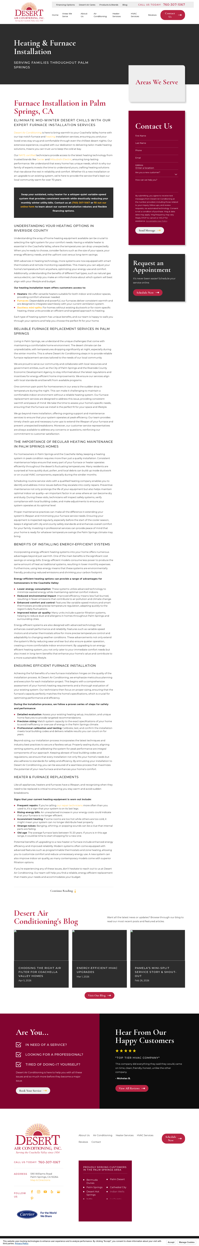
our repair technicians (70, 805)
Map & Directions (40, 1180)
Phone (138, 150)
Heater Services (125, 1135)
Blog (124, 5)
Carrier (40, 159)
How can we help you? (146, 180)
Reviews (83, 1142)
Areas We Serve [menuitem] (67, 15)
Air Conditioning (102, 1135)
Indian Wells (117, 1191)
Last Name (140, 143)
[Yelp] (51, 1191)
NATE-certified (27, 155)
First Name (140, 136)
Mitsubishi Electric (61, 159)
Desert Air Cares (87, 5)
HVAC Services (145, 1135)
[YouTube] (45, 1191)
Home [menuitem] (55, 15)
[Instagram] (38, 1191)
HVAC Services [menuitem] (135, 15)
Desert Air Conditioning (28, 132)
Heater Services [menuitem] (116, 15)
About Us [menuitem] (84, 15)
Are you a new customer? (147, 172)
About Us (84, 1135)
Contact (96, 1142)
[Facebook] (32, 1191)
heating (50, 136)
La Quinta (115, 1199)
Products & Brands (108, 5)
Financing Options (65, 5)
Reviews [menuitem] (152, 15)
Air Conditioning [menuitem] (100, 15)
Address (139, 165)
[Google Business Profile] (58, 1191)
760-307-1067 (174, 4)
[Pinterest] (32, 1198)
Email (138, 158)
